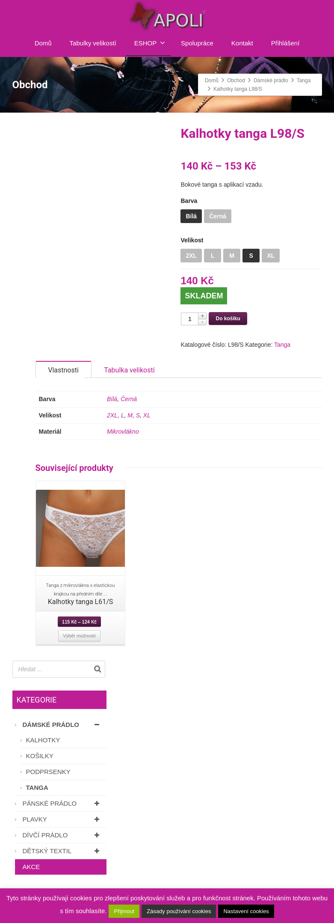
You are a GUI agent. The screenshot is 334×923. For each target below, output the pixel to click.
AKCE (31, 874)
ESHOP (150, 43)
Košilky (39, 764)
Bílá (112, 407)
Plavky (62, 827)
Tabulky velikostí (93, 43)
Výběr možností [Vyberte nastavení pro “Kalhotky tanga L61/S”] (79, 643)
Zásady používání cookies (179, 911)
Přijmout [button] (124, 911)
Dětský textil (62, 859)
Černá (129, 407)
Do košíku (228, 319)
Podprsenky (48, 779)
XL (147, 423)
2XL (112, 423)
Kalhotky (43, 748)
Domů (43, 43)
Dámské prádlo (62, 732)
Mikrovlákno (123, 439)
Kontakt (242, 43)
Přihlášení (285, 43)
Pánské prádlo (62, 811)
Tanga (282, 344)
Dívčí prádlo (62, 843)
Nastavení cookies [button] (246, 911)
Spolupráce (197, 43)
